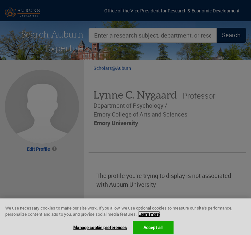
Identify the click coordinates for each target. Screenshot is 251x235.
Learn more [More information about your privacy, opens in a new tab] (149, 216)
